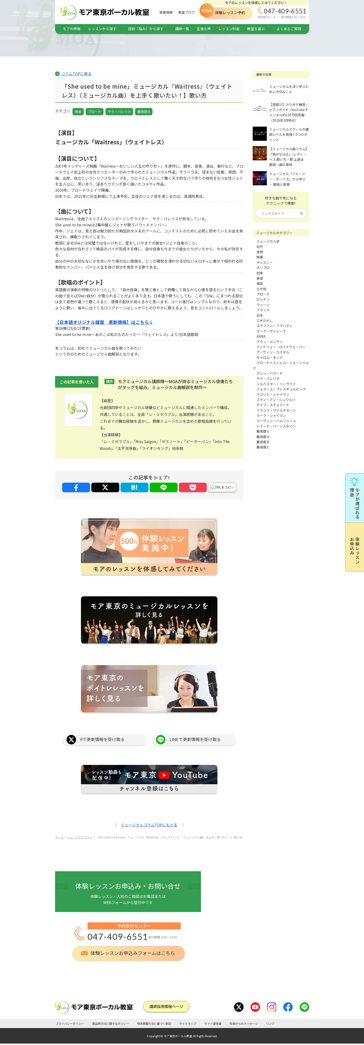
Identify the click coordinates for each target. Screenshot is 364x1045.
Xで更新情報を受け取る (102, 739)
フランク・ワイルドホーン (276, 410)
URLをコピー (224, 487)
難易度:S (262, 431)
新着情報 (166, 12)
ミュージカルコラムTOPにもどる (149, 825)
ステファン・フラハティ (274, 325)
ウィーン (262, 304)
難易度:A (143, 111)
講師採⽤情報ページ (166, 1006)
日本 (259, 315)
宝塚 (259, 251)
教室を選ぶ (256, 28)
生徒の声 (204, 28)
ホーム (59, 837)
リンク (270, 1023)
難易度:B (262, 442)
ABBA (260, 336)
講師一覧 (182, 28)
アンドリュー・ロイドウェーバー (281, 346)
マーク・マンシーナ (271, 331)
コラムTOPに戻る (76, 73)
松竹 (259, 246)
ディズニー (264, 262)
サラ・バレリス (119, 111)
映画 (259, 257)
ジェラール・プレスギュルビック (281, 389)
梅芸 (259, 283)
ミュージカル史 (268, 241)
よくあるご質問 (288, 28)
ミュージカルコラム (79, 837)
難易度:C (262, 447)
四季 (259, 273)
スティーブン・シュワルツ (276, 399)
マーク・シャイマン (271, 415)
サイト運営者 (212, 1023)
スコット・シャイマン (272, 394)
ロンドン (263, 299)
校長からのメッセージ (244, 1023)
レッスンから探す (102, 28)
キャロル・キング (269, 357)
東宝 (78, 111)
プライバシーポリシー (70, 1023)
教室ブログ (186, 12)
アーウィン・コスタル (272, 352)
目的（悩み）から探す (145, 28)
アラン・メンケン (269, 341)
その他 (261, 288)
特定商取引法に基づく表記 (154, 1023)
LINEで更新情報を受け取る (195, 739)
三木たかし (264, 320)
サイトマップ (187, 1023)
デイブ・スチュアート (272, 404)
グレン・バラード (269, 373)
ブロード (94, 111)
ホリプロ (263, 267)
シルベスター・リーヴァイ (276, 384)
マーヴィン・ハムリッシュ (276, 420)
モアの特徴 (71, 28)
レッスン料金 (229, 28)
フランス (263, 309)
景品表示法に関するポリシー (110, 1023)
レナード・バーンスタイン (276, 426)
